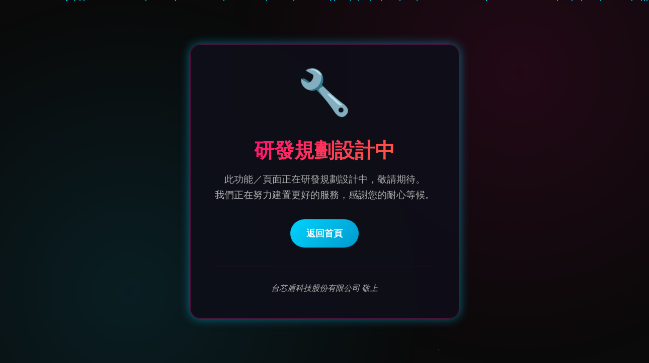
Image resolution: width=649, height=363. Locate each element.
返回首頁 (324, 233)
